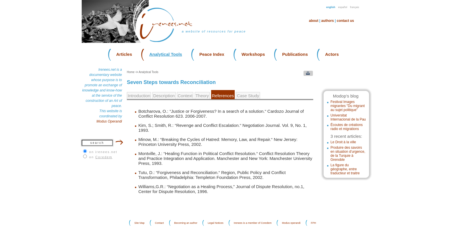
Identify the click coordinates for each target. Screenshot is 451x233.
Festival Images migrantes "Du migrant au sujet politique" (347, 106)
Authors (327, 21)
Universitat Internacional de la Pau (348, 117)
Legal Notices (215, 222)
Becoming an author (186, 222)
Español (342, 7)
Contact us (345, 21)
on (100, 157)
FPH (313, 222)
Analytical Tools (165, 54)
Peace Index (211, 54)
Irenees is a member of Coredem (253, 222)
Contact (159, 222)
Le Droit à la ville (343, 142)
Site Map (139, 222)
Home (131, 72)
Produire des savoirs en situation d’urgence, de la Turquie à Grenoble (347, 154)
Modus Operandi (109, 121)
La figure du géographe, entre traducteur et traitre (345, 169)
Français (354, 7)
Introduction (139, 95)
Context (185, 95)
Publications (295, 54)
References (223, 95)
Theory (202, 95)
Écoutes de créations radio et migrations (346, 127)
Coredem (103, 157)
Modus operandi (291, 222)
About (313, 21)
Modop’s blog (345, 95)
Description (164, 95)
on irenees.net (103, 152)
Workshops (253, 54)
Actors (332, 54)
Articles (124, 54)
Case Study (248, 95)
